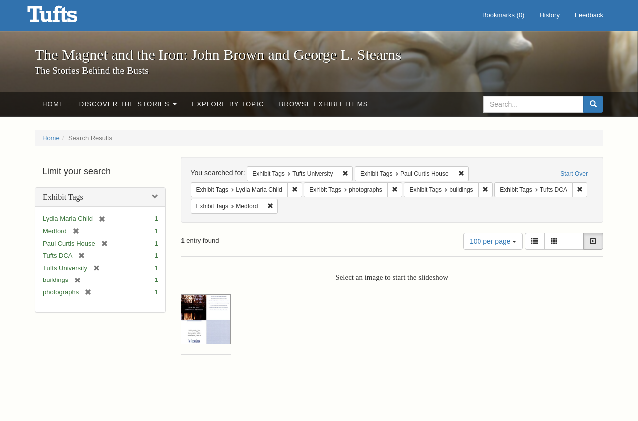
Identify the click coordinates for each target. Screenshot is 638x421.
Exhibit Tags (63, 197)
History (549, 15)
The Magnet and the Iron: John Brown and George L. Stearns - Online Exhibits (64, 17)
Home (53, 104)
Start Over (574, 173)
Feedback (589, 15)
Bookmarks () (503, 15)
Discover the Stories (128, 104)
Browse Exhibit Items (323, 104)
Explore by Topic (228, 104)
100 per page (493, 241)
